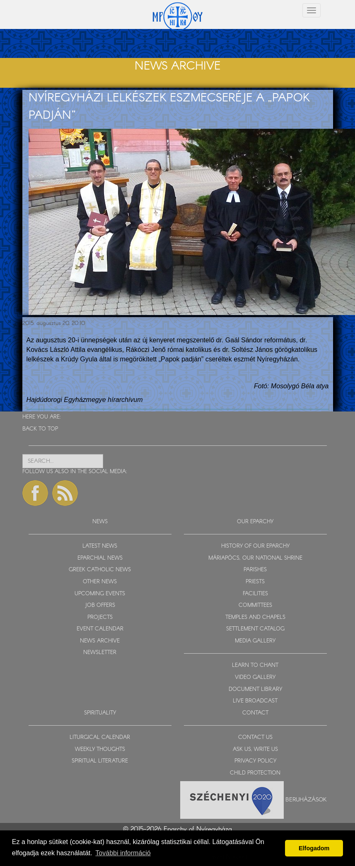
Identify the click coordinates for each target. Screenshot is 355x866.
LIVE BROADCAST (255, 701)
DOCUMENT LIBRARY (255, 689)
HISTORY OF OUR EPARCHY (255, 546)
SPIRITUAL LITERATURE (100, 761)
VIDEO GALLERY (255, 677)
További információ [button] (122, 852)
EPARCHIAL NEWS (100, 558)
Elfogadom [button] (314, 848)
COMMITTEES (255, 605)
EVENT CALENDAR (100, 629)
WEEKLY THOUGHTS (100, 749)
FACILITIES (255, 594)
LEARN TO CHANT (255, 665)
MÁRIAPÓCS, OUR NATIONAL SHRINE (255, 558)
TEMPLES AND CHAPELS (255, 617)
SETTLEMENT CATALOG (255, 629)
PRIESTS (255, 582)
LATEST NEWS (99, 546)
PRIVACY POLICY (255, 761)
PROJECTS (100, 617)
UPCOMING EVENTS (100, 594)
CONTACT (255, 713)
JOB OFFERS (100, 605)
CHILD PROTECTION (255, 773)
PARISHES (255, 570)
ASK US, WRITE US (255, 749)
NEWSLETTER (99, 653)
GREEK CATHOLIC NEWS (100, 570)
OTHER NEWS (100, 582)
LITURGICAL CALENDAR (100, 737)
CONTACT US (255, 737)
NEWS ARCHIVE (100, 641)
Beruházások (306, 800)
